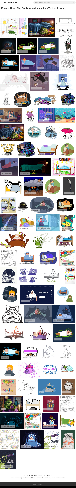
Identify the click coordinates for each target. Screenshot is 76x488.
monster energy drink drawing (29, 477)
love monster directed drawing (58, 477)
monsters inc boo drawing (16, 477)
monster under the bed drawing (43, 477)
